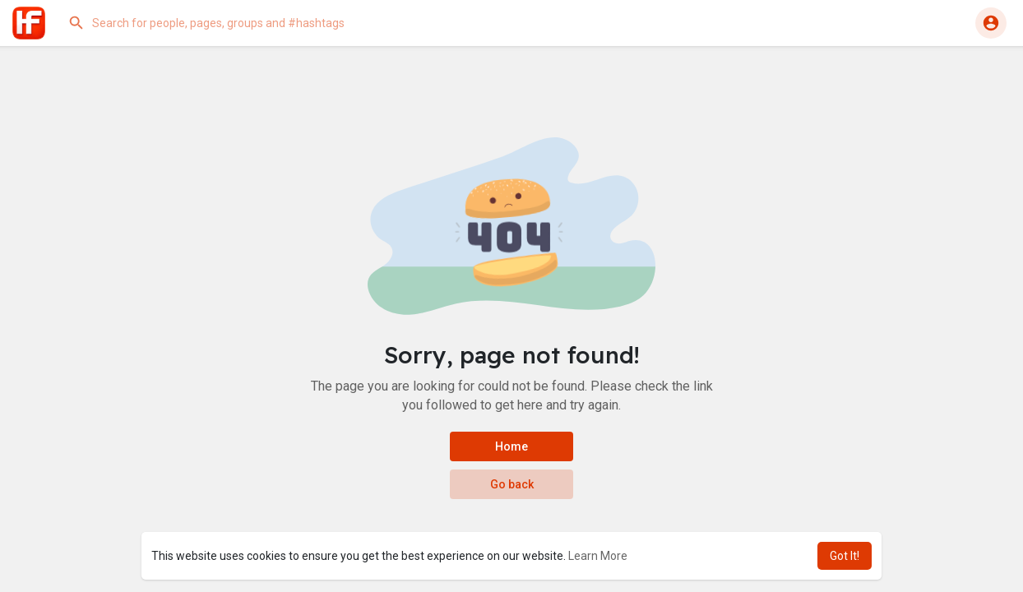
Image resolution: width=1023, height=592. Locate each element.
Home (511, 446)
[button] (226, 23)
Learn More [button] (597, 555)
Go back (512, 484)
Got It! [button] (844, 555)
